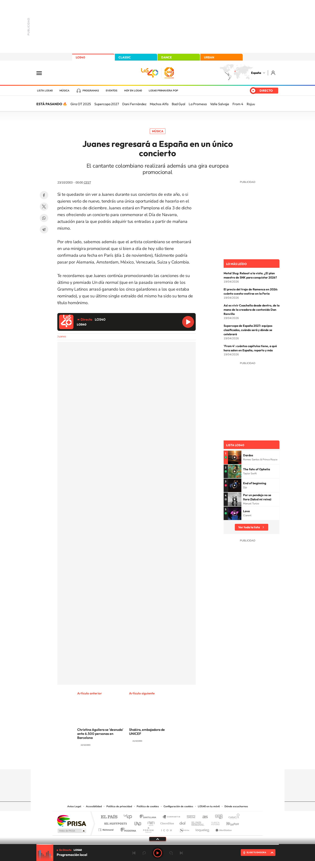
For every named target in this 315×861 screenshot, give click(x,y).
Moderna (127, 828)
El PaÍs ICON (166, 828)
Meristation (222, 828)
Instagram (132, 761)
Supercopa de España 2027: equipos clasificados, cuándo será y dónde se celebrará (248, 330)
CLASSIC (124, 57)
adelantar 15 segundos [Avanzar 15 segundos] (171, 852)
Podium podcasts (148, 828)
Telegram (44, 229)
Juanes (61, 336)
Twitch (174, 761)
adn (217, 817)
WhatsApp (44, 218)
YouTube (149, 761)
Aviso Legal (74, 806)
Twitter (44, 207)
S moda (184, 828)
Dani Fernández (134, 104)
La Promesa (198, 104)
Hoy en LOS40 (133, 90)
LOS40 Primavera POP (163, 90)
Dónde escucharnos (236, 806)
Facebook (44, 195)
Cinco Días (166, 822)
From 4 (237, 104)
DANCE (166, 57)
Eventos (111, 90)
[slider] (157, 844)
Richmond (106, 828)
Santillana (149, 817)
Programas (91, 90)
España (256, 73)
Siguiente (181, 852)
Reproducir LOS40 (188, 322)
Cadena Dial (182, 822)
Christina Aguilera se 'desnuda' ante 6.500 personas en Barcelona (100, 733)
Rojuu (251, 104)
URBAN (209, 57)
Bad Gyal (178, 104)
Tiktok (140, 761)
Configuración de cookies (178, 806)
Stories (183, 761)
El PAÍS (109, 817)
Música (64, 90)
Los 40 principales (129, 817)
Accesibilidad (94, 806)
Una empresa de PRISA (71, 820)
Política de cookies (148, 806)
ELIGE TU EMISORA (256, 852)
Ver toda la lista (249, 527)
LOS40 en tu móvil (209, 806)
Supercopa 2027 (106, 104)
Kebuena (229, 822)
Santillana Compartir (171, 817)
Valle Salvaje (219, 104)
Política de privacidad (119, 806)
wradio (150, 822)
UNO (138, 822)
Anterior (133, 852)
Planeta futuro (213, 822)
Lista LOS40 (45, 90)
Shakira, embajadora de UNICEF (147, 731)
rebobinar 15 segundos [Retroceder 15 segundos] (144, 852)
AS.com (203, 817)
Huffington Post (114, 822)
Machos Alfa (159, 104)
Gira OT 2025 (80, 104)
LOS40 (80, 57)
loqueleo (202, 828)
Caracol (232, 817)
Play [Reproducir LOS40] (158, 853)
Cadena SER (189, 817)
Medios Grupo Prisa (71, 830)
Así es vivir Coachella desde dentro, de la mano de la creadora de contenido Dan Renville (251, 310)
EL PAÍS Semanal (198, 822)
